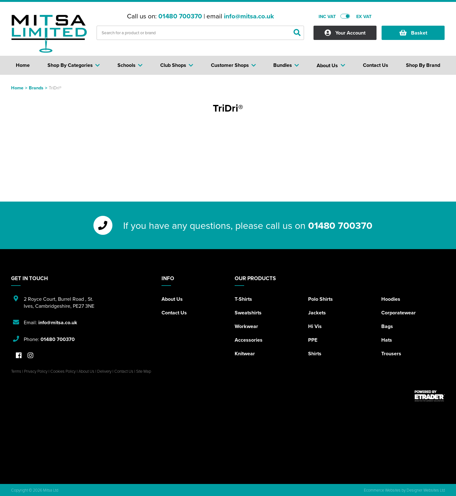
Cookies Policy (63, 371)
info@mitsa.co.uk (249, 16)
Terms (16, 371)
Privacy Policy (36, 371)
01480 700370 (180, 16)
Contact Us (174, 312)
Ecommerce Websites (382, 490)
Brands (36, 87)
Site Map (143, 371)
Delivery (104, 371)
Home (17, 87)
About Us (172, 299)
